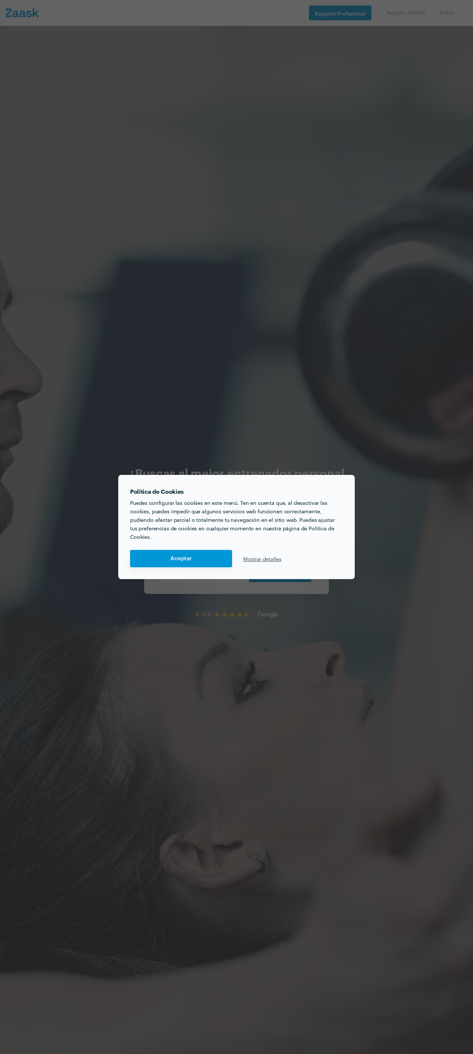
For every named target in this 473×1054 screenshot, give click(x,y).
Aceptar (181, 558)
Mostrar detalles (262, 558)
